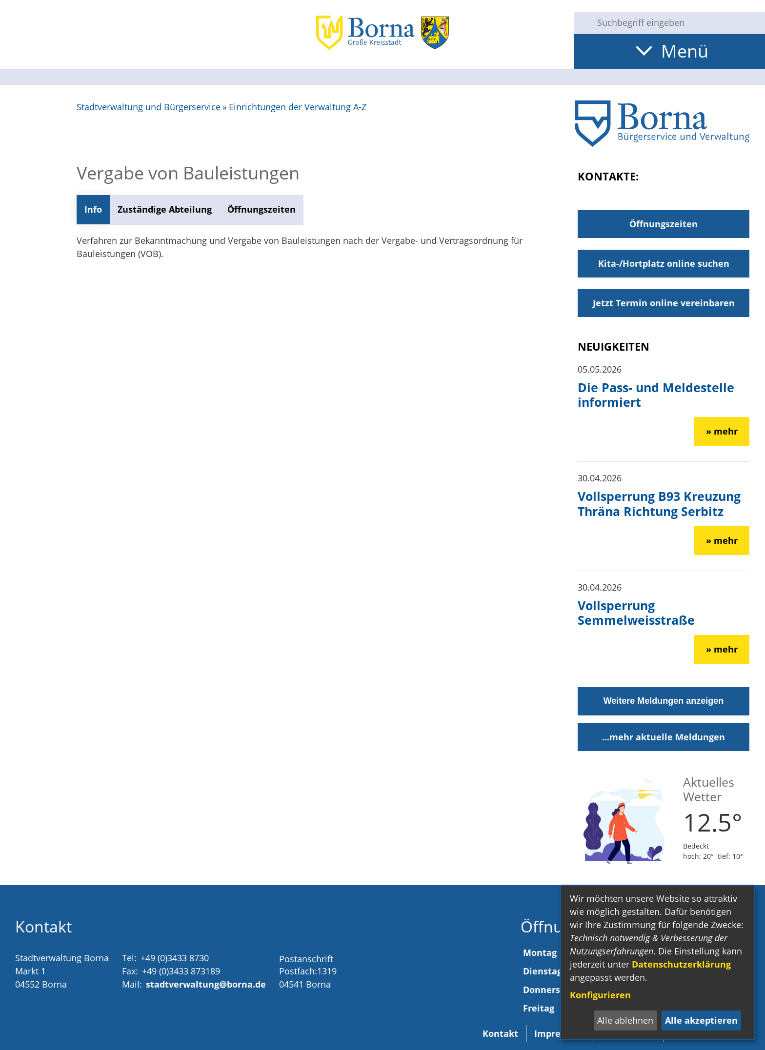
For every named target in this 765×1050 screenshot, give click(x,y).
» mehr (722, 431)
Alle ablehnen (625, 1020)
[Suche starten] (581, 22)
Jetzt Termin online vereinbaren (664, 303)
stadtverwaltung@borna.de (206, 984)
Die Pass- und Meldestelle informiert (656, 394)
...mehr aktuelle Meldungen (663, 737)
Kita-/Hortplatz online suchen (663, 263)
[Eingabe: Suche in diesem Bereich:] (677, 22)
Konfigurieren (600, 995)
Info (93, 209)
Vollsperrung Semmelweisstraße (636, 612)
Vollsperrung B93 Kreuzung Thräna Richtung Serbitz (659, 503)
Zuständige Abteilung (165, 209)
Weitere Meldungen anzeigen (664, 701)
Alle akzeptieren (701, 1020)
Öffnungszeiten (261, 209)
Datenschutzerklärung (681, 964)
